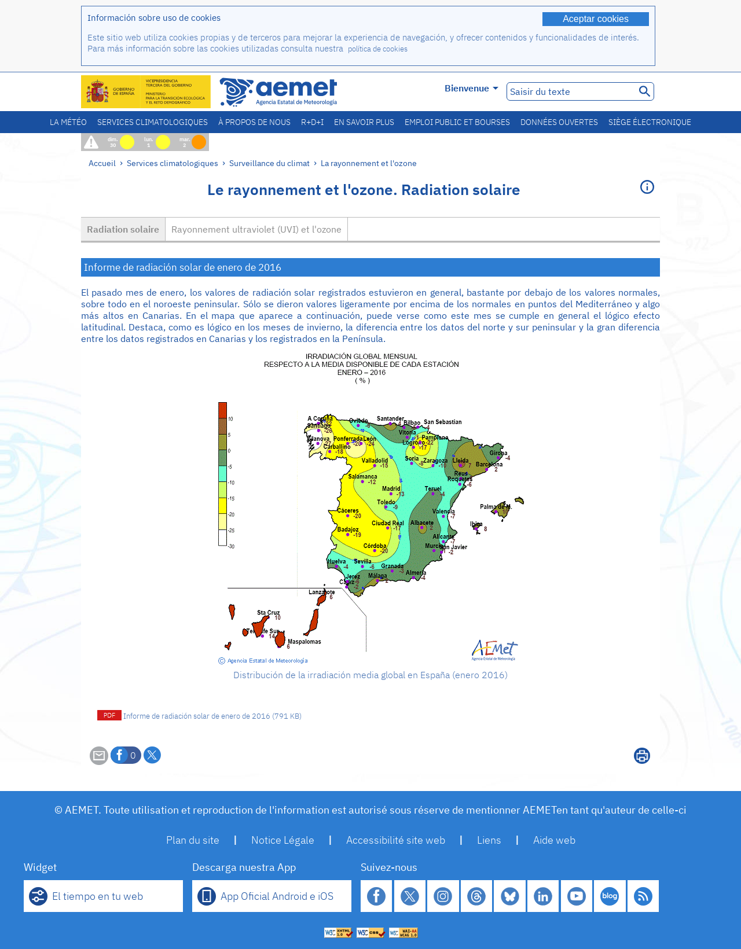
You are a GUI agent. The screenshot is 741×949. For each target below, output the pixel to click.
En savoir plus (364, 122)
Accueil (102, 162)
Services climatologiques (152, 122)
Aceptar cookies (596, 19)
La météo (68, 122)
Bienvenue (471, 88)
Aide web (554, 840)
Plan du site (192, 840)
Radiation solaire (123, 229)
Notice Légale (282, 840)
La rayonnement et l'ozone (369, 162)
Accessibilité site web (395, 840)
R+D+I (312, 122)
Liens (489, 840)
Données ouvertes (559, 122)
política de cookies (378, 49)
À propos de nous (254, 122)
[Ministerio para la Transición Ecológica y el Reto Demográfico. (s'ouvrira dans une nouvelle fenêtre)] (146, 91)
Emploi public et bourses (457, 122)
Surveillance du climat (269, 162)
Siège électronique (649, 122)
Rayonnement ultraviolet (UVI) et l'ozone (256, 229)
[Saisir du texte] (570, 91)
